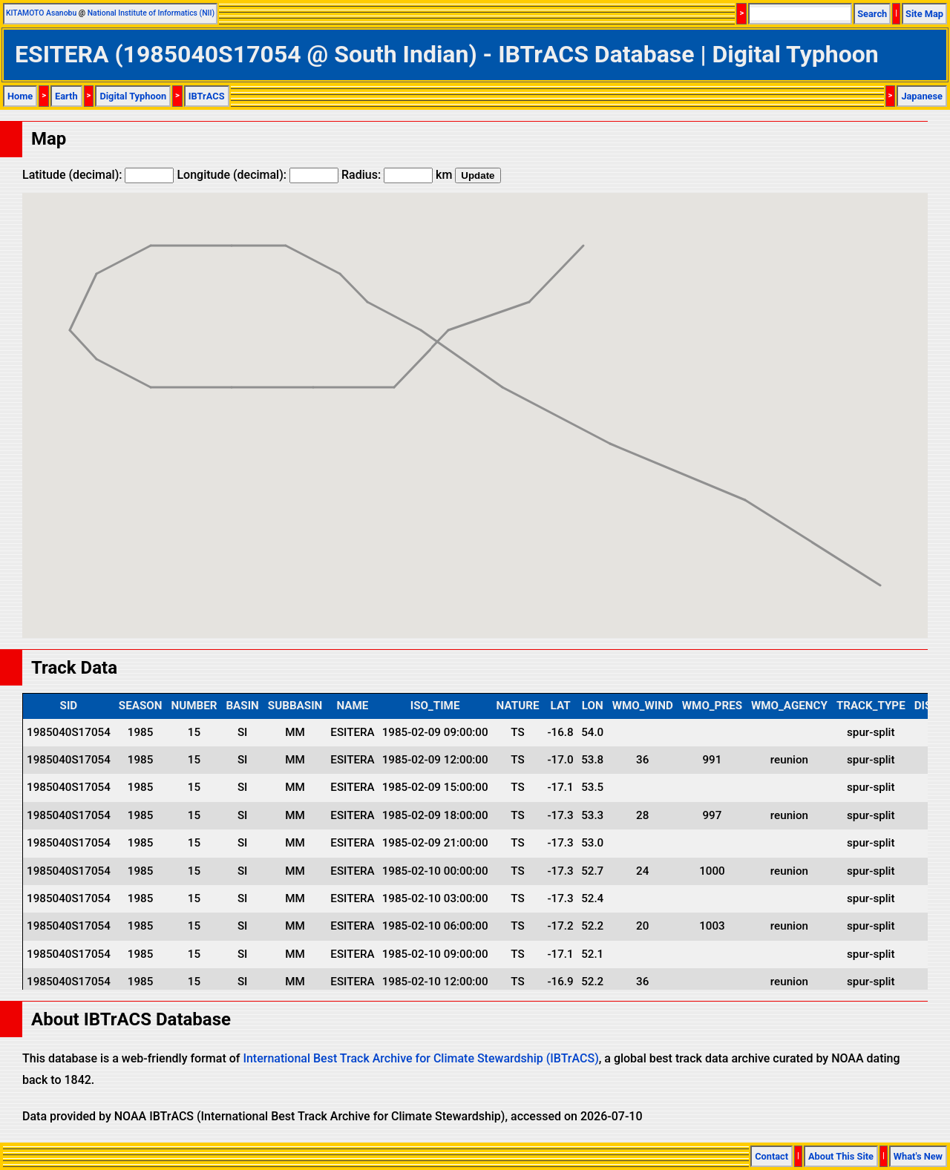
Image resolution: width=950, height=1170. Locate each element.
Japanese (922, 96)
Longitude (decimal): (257, 175)
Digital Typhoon (132, 96)
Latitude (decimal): (98, 175)
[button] (583, 232)
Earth (66, 96)
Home (20, 96)
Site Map (924, 13)
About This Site (841, 1156)
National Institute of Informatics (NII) (151, 13)
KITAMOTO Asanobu (41, 13)
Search (872, 13)
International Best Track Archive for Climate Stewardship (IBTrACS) (420, 1058)
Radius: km (396, 175)
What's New (918, 1156)
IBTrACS (207, 96)
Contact (771, 1156)
